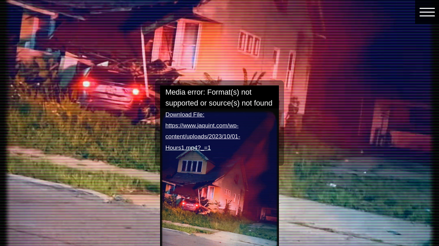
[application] (219, 118)
